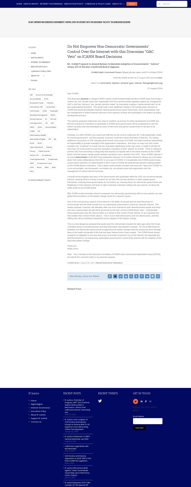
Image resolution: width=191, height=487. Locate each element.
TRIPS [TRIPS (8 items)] (32, 163)
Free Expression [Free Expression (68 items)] (36, 123)
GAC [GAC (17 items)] (52, 123)
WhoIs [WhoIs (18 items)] (39, 167)
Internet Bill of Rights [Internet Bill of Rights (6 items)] (37, 139)
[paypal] (146, 401)
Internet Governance (104, 263)
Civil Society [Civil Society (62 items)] (34, 111)
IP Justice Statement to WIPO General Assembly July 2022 (77, 437)
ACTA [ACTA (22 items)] (46, 99)
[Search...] (172, 4)
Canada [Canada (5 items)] (50, 103)
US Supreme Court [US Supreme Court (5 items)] (44, 163)
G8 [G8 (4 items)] (46, 123)
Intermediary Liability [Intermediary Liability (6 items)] (38, 135)
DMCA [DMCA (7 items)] (53, 115)
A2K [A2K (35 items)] (31, 95)
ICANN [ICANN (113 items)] (32, 131)
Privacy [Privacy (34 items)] (32, 151)
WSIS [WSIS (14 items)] (54, 167)
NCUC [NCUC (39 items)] (40, 143)
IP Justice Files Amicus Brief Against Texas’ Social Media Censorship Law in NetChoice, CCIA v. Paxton (77, 472)
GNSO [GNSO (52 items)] (32, 127)
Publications (117, 263)
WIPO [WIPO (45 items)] (47, 167)
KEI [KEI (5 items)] (55, 139)
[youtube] (142, 401)
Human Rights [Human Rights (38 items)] (50, 127)
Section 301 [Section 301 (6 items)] (34, 155)
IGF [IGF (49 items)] (39, 131)
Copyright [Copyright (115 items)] (54, 111)
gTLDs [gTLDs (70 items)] (40, 127)
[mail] (150, 401)
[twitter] (135, 401)
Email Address (138, 416)
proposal (84, 99)
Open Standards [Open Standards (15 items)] (36, 147)
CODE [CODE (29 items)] (44, 111)
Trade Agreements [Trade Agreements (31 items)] (37, 159)
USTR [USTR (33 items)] (32, 167)
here (160, 78)
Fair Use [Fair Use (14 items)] (53, 119)
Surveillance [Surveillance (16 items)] (47, 155)
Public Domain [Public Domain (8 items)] (44, 151)
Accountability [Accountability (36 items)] (35, 99)
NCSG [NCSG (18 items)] (32, 143)
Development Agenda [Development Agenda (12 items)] (38, 115)
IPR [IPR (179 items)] (50, 139)
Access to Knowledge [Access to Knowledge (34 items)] (44, 95)
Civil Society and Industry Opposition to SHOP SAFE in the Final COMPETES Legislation (78, 458)
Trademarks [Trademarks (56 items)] (53, 159)
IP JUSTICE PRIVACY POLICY (40, 180)
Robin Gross (74, 263)
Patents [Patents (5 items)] (49, 147)
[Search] (160, 4)
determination (82, 157)
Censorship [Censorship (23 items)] (50, 107)
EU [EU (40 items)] (46, 119)
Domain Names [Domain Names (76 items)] (36, 119)
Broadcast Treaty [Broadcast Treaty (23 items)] (36, 103)
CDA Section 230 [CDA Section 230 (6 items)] (36, 107)
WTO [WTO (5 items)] (31, 171)
